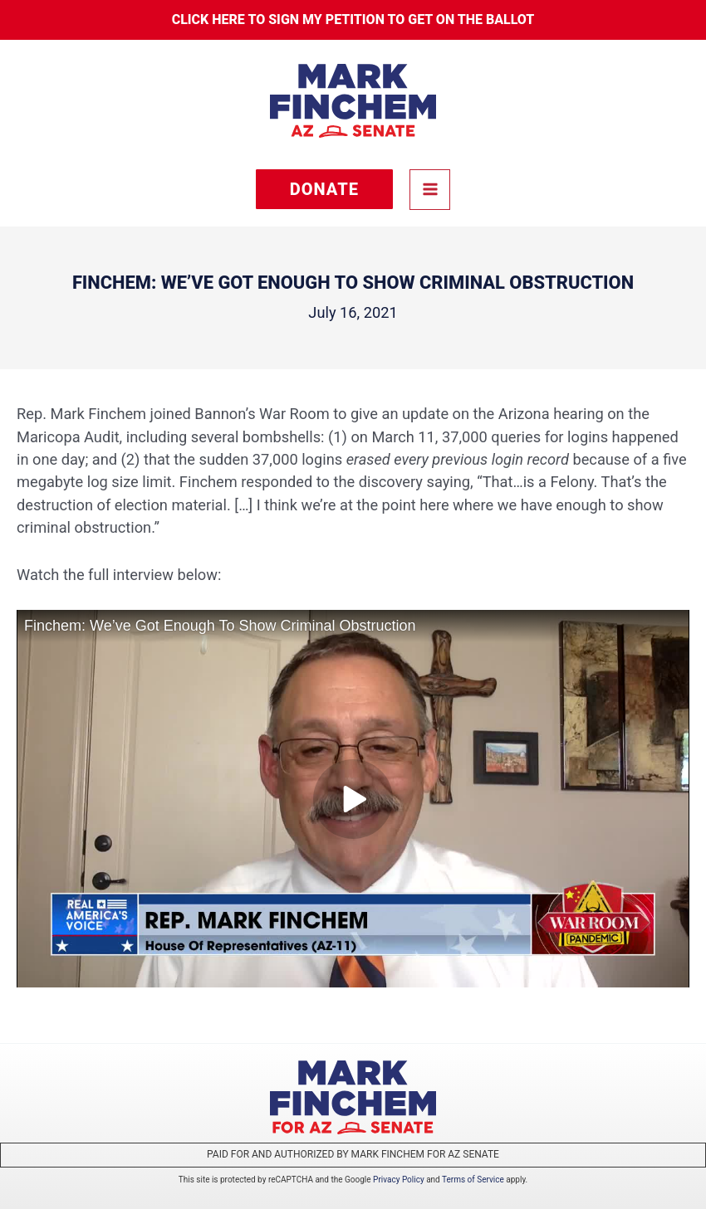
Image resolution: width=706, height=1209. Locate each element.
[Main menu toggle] (429, 189)
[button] (324, 189)
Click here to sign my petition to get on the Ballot (353, 19)
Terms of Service (473, 1179)
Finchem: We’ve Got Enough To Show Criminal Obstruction (220, 625)
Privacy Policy (398, 1179)
